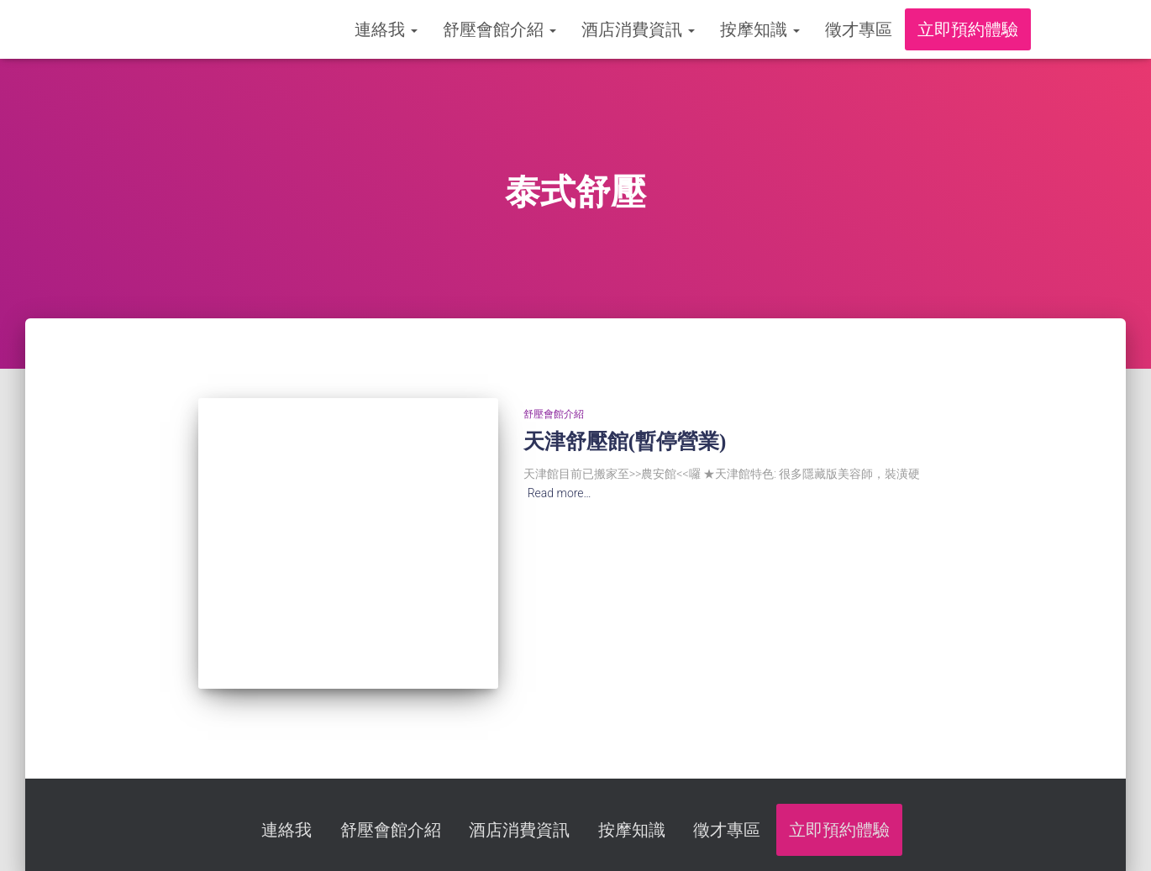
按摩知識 (760, 29)
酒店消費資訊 (638, 29)
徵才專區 (858, 29)
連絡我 (386, 29)
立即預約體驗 (967, 29)
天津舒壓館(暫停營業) (625, 441)
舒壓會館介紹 (499, 29)
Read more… (559, 493)
